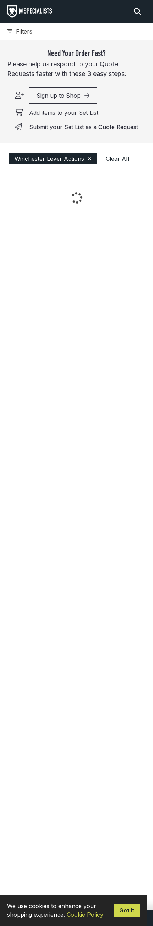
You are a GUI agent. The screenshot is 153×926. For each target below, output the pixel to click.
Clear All (117, 158)
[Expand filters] (76, 31)
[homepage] (31, 11)
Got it (126, 910)
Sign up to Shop (63, 95)
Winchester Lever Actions (53, 158)
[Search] (137, 11)
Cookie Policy (85, 914)
